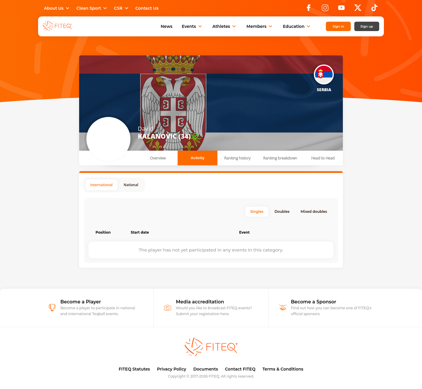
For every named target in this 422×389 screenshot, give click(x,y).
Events (192, 26)
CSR (122, 8)
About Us (57, 8)
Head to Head (323, 158)
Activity (198, 158)
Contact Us (147, 8)
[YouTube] (341, 9)
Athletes (224, 26)
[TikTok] (374, 9)
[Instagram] (325, 9)
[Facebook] (308, 9)
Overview (158, 158)
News (166, 26)
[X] (357, 9)
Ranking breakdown (280, 158)
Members (259, 26)
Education (297, 26)
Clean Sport (92, 8)
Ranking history (237, 158)
